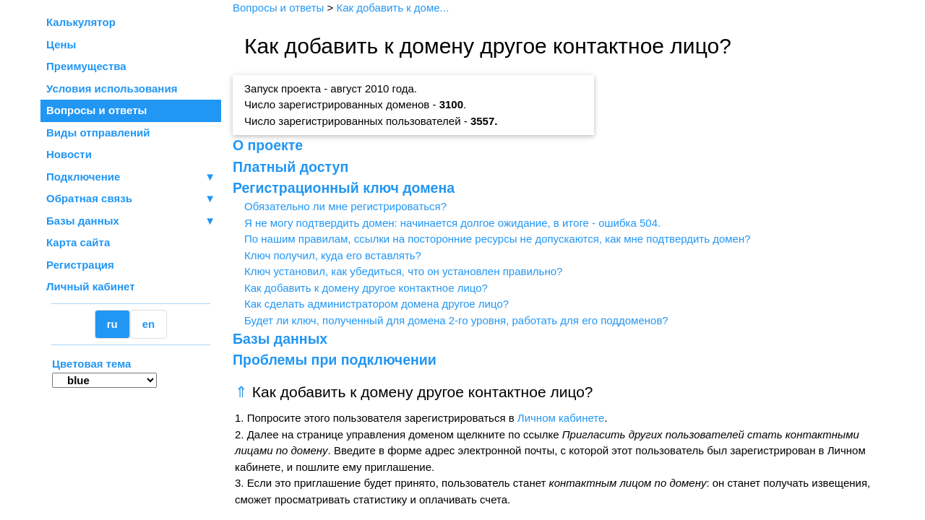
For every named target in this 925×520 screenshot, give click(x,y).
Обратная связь (130, 199)
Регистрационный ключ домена (344, 188)
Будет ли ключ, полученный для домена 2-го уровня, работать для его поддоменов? (456, 320)
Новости (69, 154)
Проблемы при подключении (334, 360)
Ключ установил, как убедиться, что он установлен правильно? (403, 271)
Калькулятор (81, 22)
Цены (61, 44)
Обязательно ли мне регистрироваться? (345, 206)
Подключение (130, 177)
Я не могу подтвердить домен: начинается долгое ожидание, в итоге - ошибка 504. (452, 223)
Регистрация (80, 265)
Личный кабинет (90, 286)
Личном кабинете (561, 418)
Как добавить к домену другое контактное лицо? (366, 288)
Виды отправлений (98, 132)
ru (112, 324)
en (148, 324)
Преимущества (86, 66)
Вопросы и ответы (96, 110)
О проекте (268, 145)
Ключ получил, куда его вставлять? (332, 255)
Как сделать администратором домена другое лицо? (376, 304)
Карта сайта (78, 242)
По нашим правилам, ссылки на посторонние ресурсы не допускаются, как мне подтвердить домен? (497, 239)
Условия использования (111, 88)
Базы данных (82, 220)
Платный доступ (290, 167)
